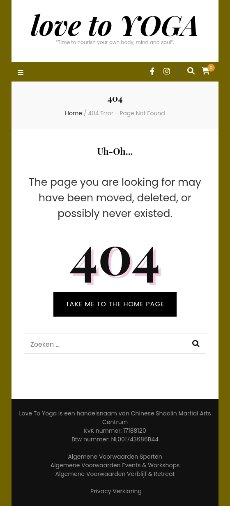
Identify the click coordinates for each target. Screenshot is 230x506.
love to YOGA (115, 24)
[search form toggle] (191, 71)
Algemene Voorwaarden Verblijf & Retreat (115, 474)
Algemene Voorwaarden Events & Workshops (115, 465)
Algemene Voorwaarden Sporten (115, 456)
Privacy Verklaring (116, 491)
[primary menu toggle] (21, 73)
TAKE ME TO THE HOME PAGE (115, 304)
